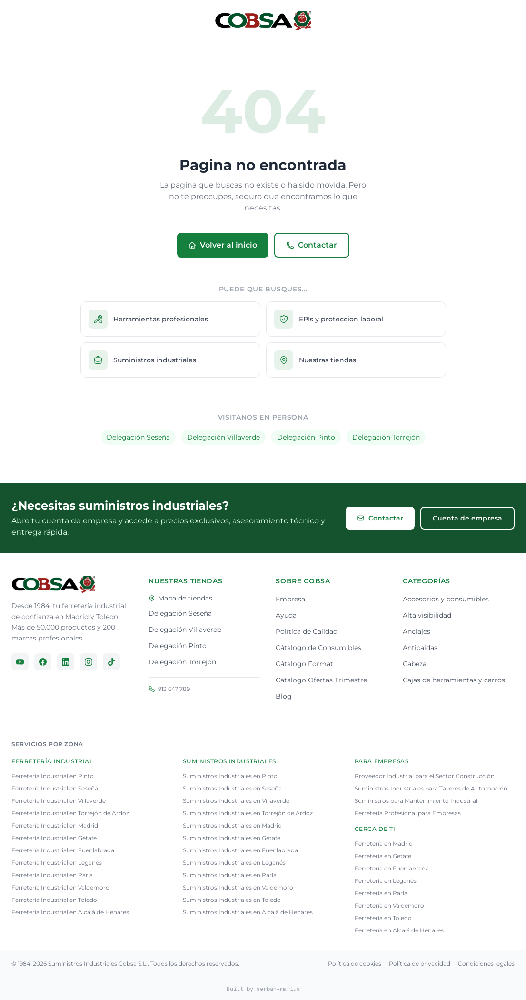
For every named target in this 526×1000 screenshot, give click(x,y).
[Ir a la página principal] (53, 584)
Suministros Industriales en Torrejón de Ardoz (248, 813)
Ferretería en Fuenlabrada (392, 868)
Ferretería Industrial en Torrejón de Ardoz (70, 813)
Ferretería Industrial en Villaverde (58, 800)
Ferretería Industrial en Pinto (52, 776)
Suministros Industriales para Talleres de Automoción (431, 788)
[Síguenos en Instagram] (88, 661)
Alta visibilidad (427, 615)
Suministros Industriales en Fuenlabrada (240, 850)
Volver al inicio (223, 245)
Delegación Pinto (306, 437)
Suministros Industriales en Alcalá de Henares (248, 912)
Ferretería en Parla (381, 893)
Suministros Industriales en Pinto (230, 776)
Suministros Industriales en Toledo (232, 899)
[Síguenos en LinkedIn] (65, 661)
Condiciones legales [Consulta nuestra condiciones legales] (486, 963)
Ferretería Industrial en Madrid (54, 825)
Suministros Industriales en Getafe (231, 837)
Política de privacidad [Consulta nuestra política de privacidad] (419, 963)
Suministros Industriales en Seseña (232, 788)
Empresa (290, 599)
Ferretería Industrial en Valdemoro (60, 887)
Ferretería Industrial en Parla (52, 875)
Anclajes (416, 631)
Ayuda (286, 615)
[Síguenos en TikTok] (111, 661)
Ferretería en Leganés (386, 880)
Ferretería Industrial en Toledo (54, 899)
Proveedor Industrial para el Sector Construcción (425, 776)
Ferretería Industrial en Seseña (54, 788)
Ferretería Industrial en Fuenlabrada (62, 850)
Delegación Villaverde (223, 437)
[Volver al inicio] (263, 20)
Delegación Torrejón (386, 437)
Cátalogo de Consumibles (318, 647)
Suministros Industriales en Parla (230, 875)
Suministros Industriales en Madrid (232, 825)
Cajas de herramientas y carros (454, 680)
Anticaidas (420, 647)
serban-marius (278, 989)
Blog (284, 696)
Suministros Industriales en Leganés (234, 862)
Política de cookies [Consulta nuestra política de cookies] (354, 963)
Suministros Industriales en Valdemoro (238, 887)
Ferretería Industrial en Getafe (54, 837)
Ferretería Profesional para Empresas (408, 813)
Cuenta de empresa (467, 518)
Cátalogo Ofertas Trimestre (321, 680)
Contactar (312, 245)
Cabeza (415, 664)
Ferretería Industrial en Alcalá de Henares (70, 912)
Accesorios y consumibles (446, 599)
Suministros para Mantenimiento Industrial (416, 800)
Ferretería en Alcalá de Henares (399, 930)
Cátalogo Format (304, 664)
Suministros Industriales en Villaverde (236, 800)
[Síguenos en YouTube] (20, 661)
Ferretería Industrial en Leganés (56, 862)
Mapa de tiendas (180, 598)
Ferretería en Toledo (383, 917)
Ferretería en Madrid (384, 843)
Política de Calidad (306, 631)
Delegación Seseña (138, 437)
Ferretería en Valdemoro (389, 905)
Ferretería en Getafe (383, 856)
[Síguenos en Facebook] (42, 661)
